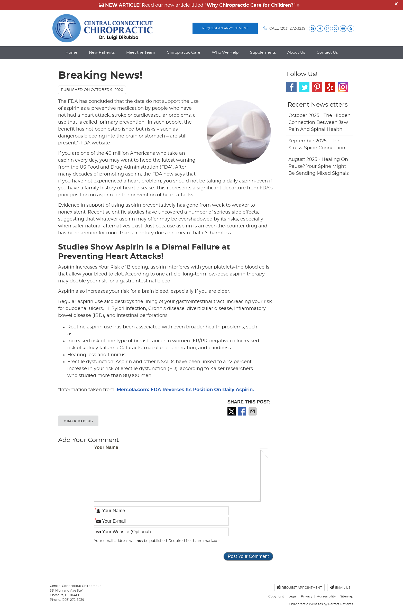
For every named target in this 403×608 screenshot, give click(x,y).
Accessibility (326, 596)
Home (71, 52)
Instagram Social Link (343, 87)
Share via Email (253, 411)
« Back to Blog (78, 420)
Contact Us (327, 52)
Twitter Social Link (304, 87)
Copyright (276, 596)
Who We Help (225, 52)
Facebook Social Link (291, 87)
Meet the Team (140, 52)
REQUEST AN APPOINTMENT (225, 28)
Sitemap (346, 596)
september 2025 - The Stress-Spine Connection (316, 144)
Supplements (263, 52)
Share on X (232, 411)
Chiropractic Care (183, 52)
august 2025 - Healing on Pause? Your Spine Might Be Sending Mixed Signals (318, 166)
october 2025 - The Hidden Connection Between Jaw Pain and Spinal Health (319, 122)
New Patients (102, 52)
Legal (292, 596)
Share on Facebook (242, 411)
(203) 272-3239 (293, 28)
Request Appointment (299, 587)
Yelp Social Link (330, 87)
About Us (296, 52)
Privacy (307, 596)
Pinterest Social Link (317, 87)
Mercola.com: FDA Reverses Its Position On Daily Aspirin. (185, 390)
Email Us (340, 587)
